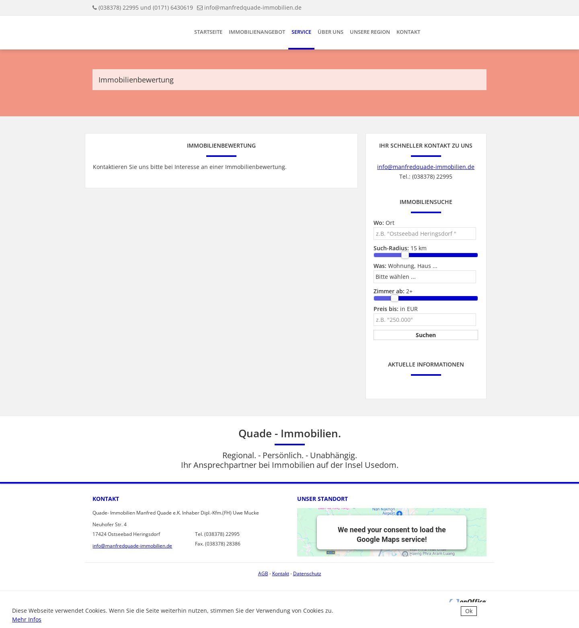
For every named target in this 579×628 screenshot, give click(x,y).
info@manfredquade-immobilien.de (253, 7)
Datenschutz (307, 573)
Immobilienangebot (257, 31)
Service (301, 31)
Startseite (208, 31)
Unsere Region (370, 31)
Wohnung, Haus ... (405, 266)
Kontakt (408, 31)
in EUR (396, 309)
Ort (384, 222)
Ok (468, 611)
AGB (263, 573)
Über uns (330, 31)
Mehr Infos (26, 619)
